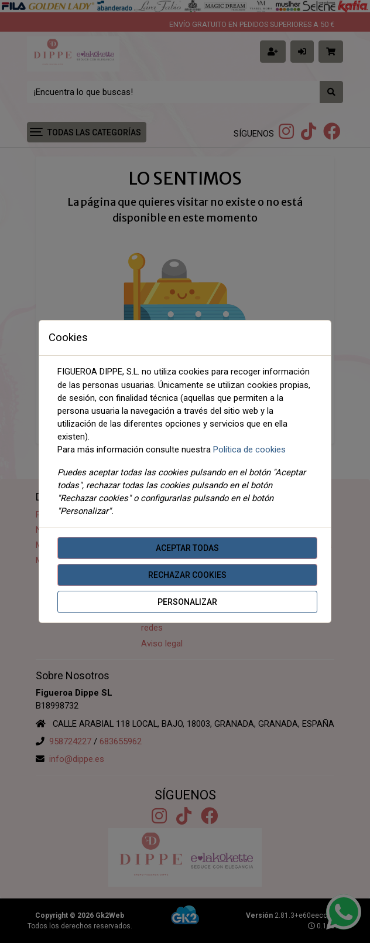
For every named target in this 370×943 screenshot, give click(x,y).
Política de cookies (249, 449)
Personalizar (187, 602)
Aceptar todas (187, 548)
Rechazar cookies (187, 575)
